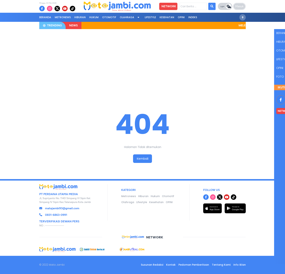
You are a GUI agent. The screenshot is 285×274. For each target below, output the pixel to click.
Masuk (239, 6)
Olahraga (127, 17)
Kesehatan (167, 17)
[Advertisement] (142, 58)
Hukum (94, 17)
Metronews (63, 17)
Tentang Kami (221, 265)
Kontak (171, 265)
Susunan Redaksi (152, 265)
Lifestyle (150, 17)
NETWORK (168, 6)
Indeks (192, 17)
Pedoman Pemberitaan (193, 265)
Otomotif (109, 17)
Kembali (142, 159)
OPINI (181, 17)
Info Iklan (239, 265)
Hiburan (80, 17)
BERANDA (45, 17)
